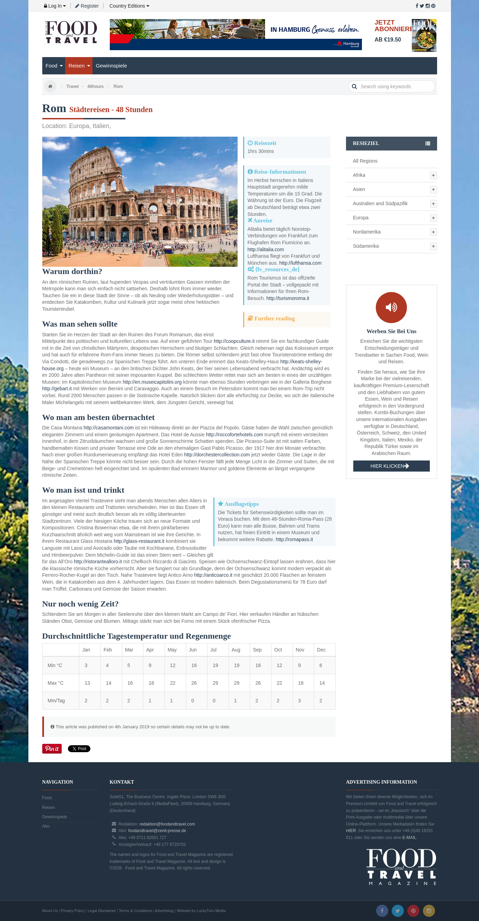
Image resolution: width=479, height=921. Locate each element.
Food (54, 66)
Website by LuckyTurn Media (201, 911)
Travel (72, 86)
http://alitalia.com (266, 249)
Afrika (359, 175)
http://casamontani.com (108, 427)
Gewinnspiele (111, 66)
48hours (95, 86)
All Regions (365, 161)
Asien (359, 189)
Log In (55, 6)
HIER (351, 830)
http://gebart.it (57, 388)
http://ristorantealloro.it (98, 561)
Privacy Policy (73, 911)
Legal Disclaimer (102, 911)
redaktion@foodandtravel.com (167, 824)
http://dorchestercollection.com (217, 454)
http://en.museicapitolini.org (152, 382)
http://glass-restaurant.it (139, 541)
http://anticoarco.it (213, 575)
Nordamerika (367, 232)
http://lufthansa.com (300, 263)
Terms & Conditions (135, 911)
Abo (46, 826)
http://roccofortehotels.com (234, 434)
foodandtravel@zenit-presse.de (157, 830)
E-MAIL (409, 837)
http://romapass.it (294, 539)
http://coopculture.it (234, 341)
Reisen (79, 66)
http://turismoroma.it (287, 298)
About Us (50, 911)
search (354, 86)
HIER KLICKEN (390, 466)
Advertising (164, 911)
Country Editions (128, 6)
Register (87, 6)
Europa (361, 217)
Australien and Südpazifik (380, 203)
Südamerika (366, 246)
